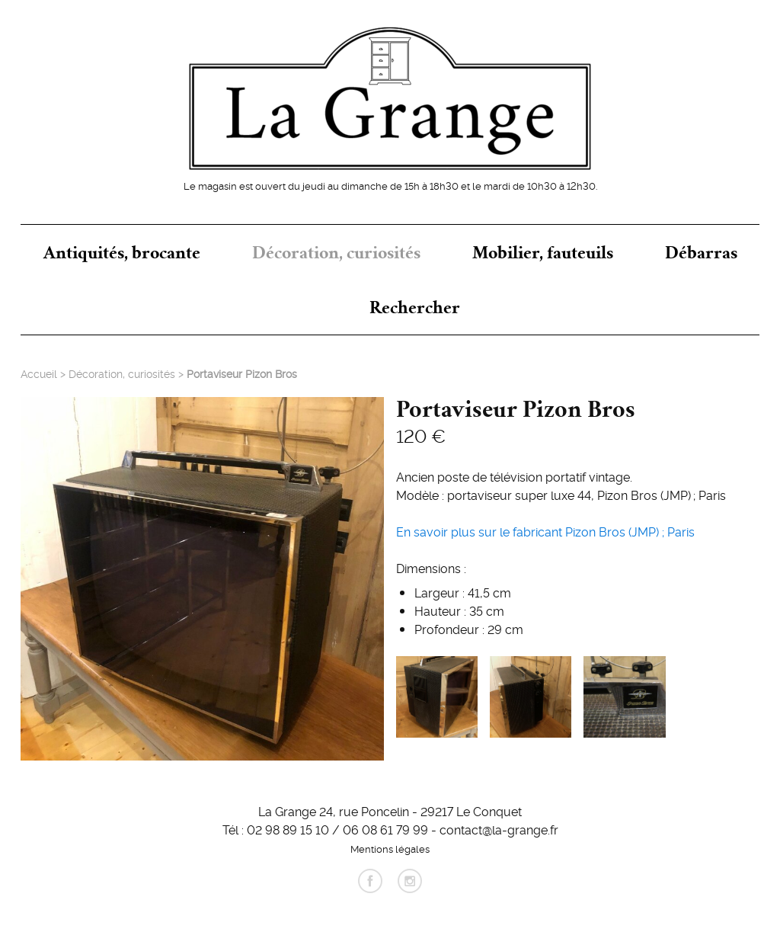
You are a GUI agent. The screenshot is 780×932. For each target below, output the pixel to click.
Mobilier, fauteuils (542, 252)
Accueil (39, 373)
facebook (370, 881)
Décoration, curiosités (336, 252)
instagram (410, 881)
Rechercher (414, 307)
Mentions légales (390, 848)
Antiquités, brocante (121, 252)
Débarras (701, 252)
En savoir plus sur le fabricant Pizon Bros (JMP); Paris (545, 531)
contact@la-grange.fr (499, 829)
